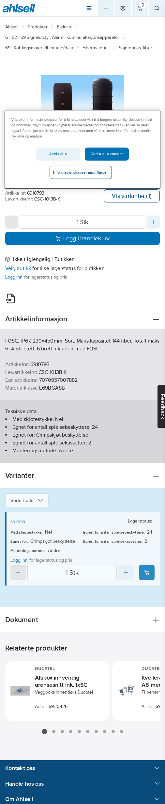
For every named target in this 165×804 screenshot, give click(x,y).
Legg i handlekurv (82, 238)
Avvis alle (58, 153)
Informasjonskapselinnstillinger (80, 172)
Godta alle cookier (107, 153)
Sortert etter (27, 500)
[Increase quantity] (153, 222)
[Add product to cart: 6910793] (147, 572)
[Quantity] (82, 222)
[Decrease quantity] (11, 222)
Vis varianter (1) (132, 196)
